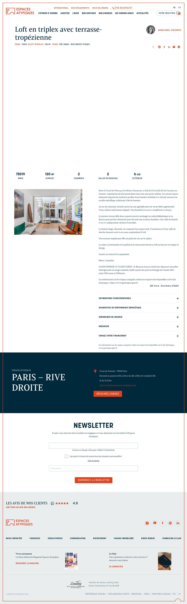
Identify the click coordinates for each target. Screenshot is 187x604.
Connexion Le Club (171, 538)
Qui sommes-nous (124, 13)
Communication (77, 538)
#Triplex (39, 44)
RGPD (146, 594)
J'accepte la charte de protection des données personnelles (96, 456)
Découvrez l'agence (108, 394)
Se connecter (116, 567)
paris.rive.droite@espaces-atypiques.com (117, 385)
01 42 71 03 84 (105, 380)
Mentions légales (161, 594)
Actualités (143, 13)
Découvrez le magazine (27, 563)
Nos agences (105, 13)
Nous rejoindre (100, 8)
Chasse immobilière (124, 538)
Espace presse (55, 538)
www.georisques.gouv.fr (108, 348)
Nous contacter (14, 538)
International (61, 8)
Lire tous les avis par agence (20, 507)
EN (179, 8)
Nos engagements (80, 8)
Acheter (65, 13)
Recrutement (99, 538)
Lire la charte (93, 460)
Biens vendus (148, 538)
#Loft (31, 44)
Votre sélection (169, 13)
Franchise (35, 538)
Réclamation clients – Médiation (124, 594)
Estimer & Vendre (48, 13)
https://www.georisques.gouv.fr (124, 283)
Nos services (89, 13)
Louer (76, 13)
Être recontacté (123, 8)
